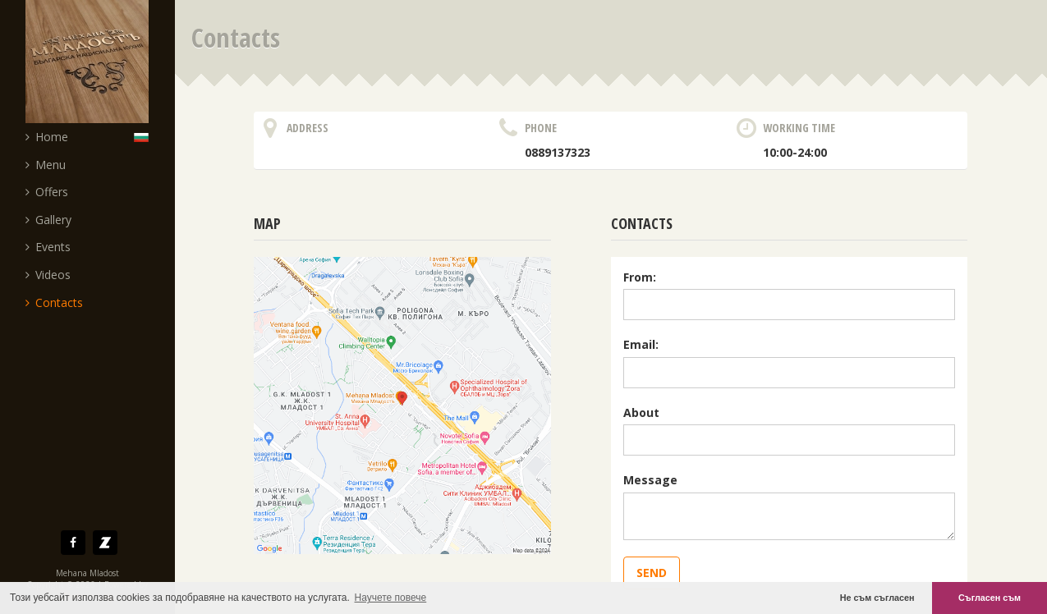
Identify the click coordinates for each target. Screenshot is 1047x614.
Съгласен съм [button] (989, 598)
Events (48, 246)
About (641, 412)
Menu (45, 164)
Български (145, 136)
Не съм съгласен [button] (877, 598)
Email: (641, 344)
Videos (48, 274)
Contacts (54, 302)
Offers (46, 191)
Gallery (48, 219)
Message (650, 480)
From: (639, 277)
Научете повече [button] (391, 597)
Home (46, 136)
